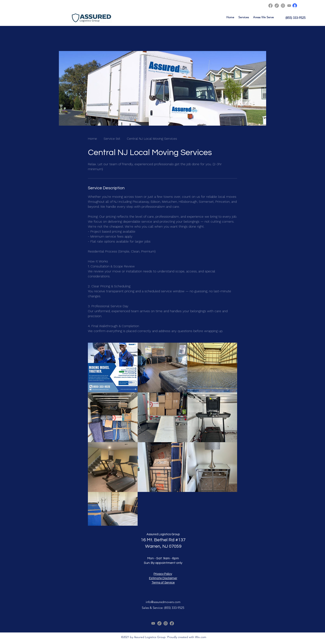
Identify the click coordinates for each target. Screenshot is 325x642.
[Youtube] (289, 6)
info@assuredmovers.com (163, 602)
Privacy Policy (163, 573)
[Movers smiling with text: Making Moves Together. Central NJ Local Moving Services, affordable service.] (113, 367)
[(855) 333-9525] (295, 18)
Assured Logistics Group (163, 534)
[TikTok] (277, 6)
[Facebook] (270, 6)
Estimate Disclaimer (163, 578)
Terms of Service (163, 582)
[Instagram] (283, 6)
